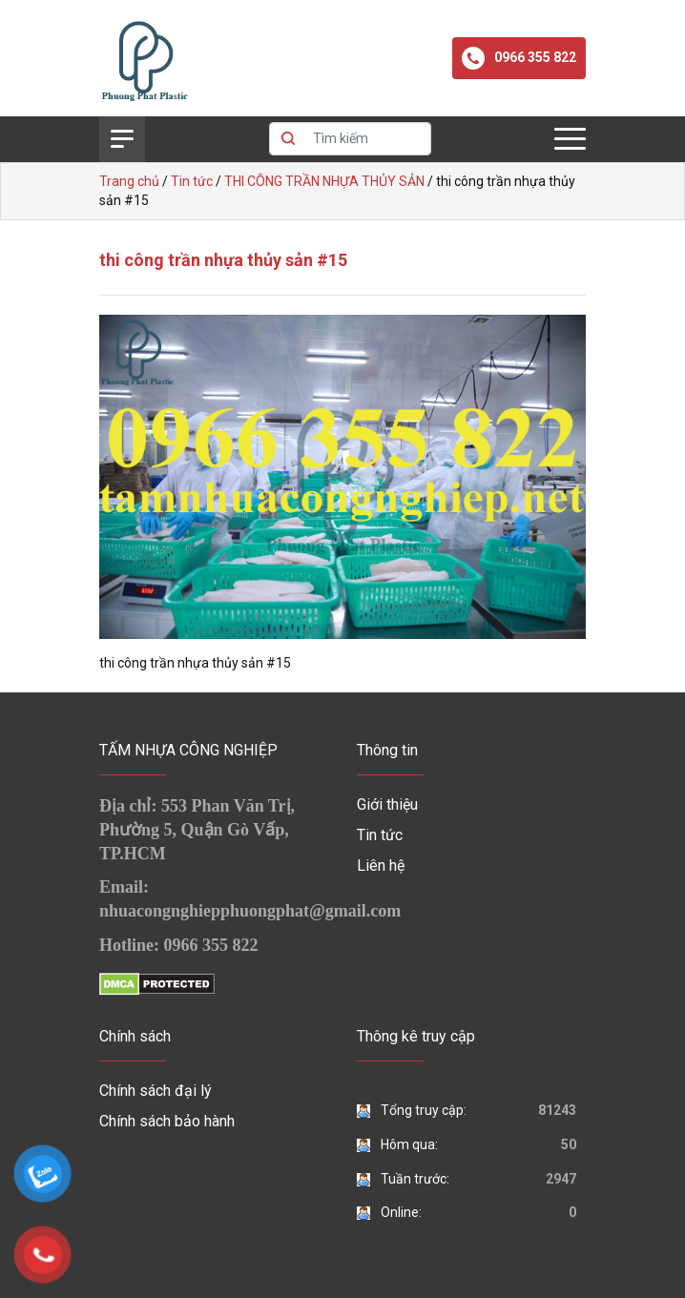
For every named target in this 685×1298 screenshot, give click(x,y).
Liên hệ (381, 865)
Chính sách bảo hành (167, 1121)
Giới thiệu (387, 804)
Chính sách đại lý (155, 1091)
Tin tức (380, 835)
